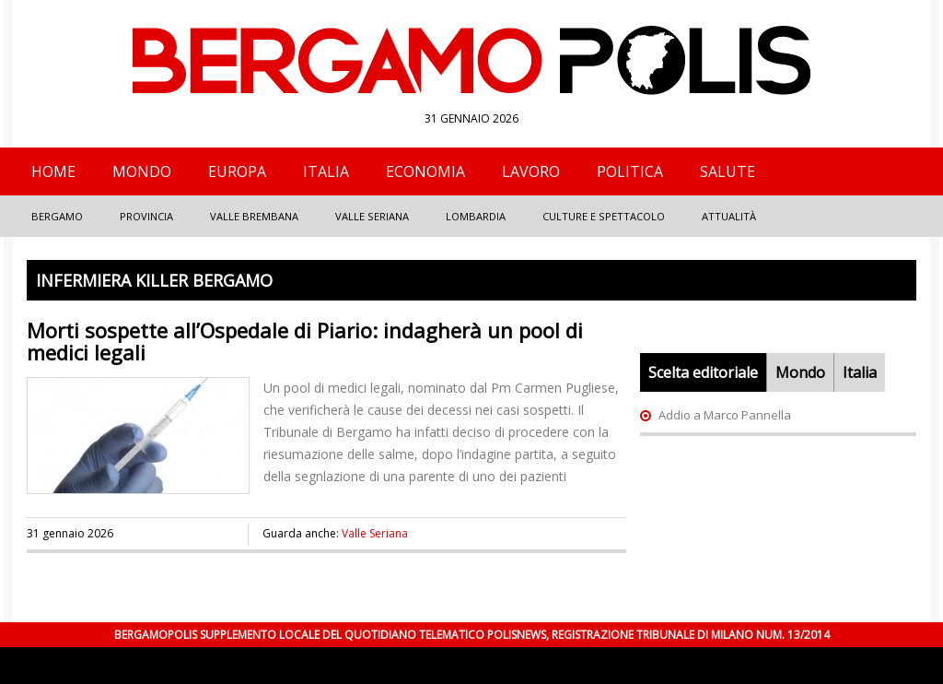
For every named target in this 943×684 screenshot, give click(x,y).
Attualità (729, 216)
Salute (727, 171)
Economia (425, 171)
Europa (237, 171)
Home (53, 171)
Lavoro (531, 171)
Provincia (146, 216)
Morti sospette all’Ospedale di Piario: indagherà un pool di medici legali (305, 341)
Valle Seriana (372, 216)
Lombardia (476, 216)
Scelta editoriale (703, 372)
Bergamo (57, 216)
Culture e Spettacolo (603, 216)
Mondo (141, 171)
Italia (326, 171)
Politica (630, 171)
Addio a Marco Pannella (724, 415)
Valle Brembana (254, 216)
